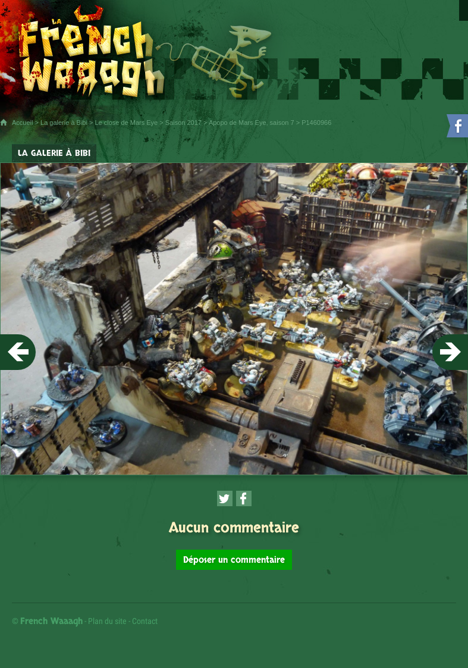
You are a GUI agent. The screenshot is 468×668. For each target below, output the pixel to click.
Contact (145, 621)
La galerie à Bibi (63, 122)
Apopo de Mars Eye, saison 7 (251, 122)
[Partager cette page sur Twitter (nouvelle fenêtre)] (225, 498)
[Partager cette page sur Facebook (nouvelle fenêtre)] (244, 498)
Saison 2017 (183, 122)
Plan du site (107, 621)
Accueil (22, 122)
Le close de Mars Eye (126, 122)
